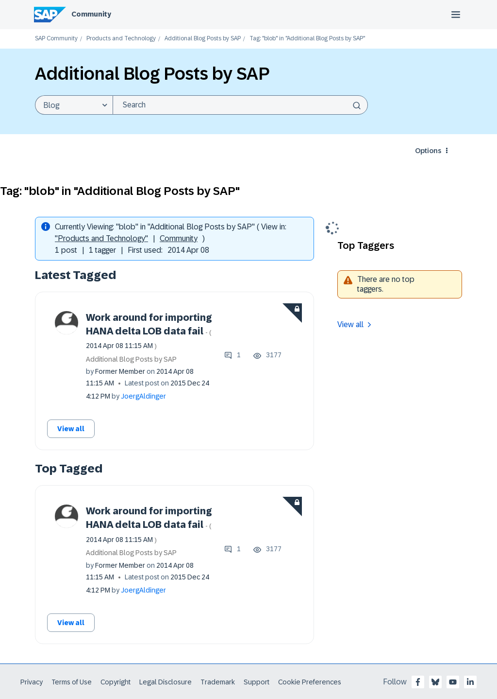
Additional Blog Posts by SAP (203, 38)
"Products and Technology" (101, 238)
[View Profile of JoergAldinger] (143, 396)
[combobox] (240, 105)
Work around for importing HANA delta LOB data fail (149, 331)
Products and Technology (121, 38)
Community (91, 14)
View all (70, 429)
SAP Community (56, 38)
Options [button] (428, 151)
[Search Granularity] (74, 105)
